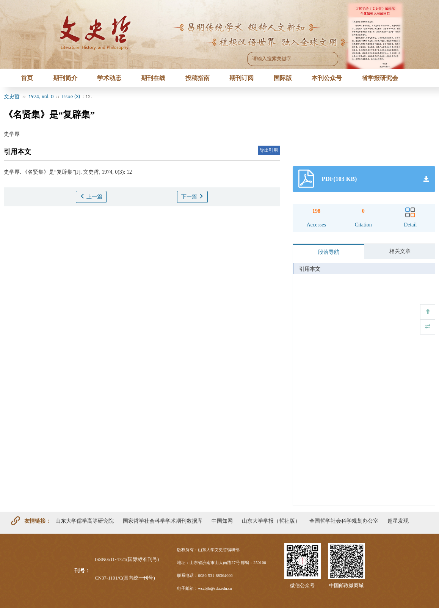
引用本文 (309, 269)
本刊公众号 (327, 78)
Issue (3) (71, 96)
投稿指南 (197, 78)
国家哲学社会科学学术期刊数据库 (162, 521)
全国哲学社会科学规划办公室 (343, 521)
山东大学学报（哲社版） (271, 521)
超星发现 (398, 521)
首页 (27, 78)
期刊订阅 (241, 78)
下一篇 (192, 196)
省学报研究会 (380, 78)
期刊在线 (153, 78)
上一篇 (91, 196)
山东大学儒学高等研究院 (84, 521)
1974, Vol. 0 (41, 96)
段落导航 (328, 252)
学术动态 (109, 78)
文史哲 (12, 96)
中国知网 (222, 521)
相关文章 (400, 251)
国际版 (283, 78)
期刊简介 (65, 78)
